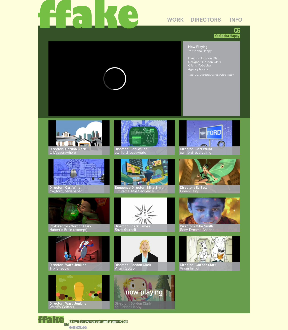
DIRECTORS (205, 19)
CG (196, 74)
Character (205, 74)
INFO (236, 19)
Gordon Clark (218, 74)
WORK (175, 19)
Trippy (230, 74)
